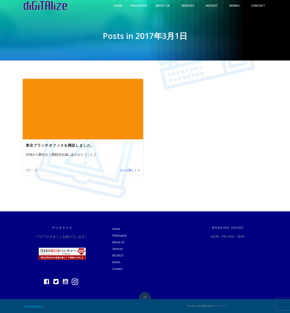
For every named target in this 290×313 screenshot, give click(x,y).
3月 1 (29, 170)
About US (164, 5)
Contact (258, 5)
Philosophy (138, 5)
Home (118, 5)
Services (189, 5)
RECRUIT (213, 5)
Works (236, 5)
